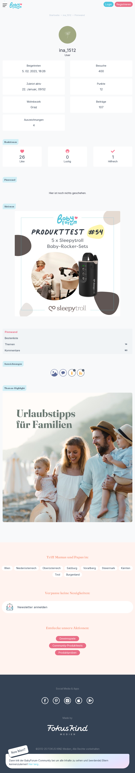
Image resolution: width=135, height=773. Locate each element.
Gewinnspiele (67, 638)
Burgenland (73, 574)
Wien (7, 568)
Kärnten (125, 568)
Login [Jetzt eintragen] (108, 4)
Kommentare (67, 351)
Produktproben (67, 652)
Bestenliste (11, 338)
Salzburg (72, 568)
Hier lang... (34, 764)
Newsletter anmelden (32, 607)
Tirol (57, 574)
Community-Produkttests (68, 645)
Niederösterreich (26, 568)
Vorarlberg (89, 568)
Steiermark (108, 568)
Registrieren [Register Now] (124, 4)
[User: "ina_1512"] (67, 41)
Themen (67, 345)
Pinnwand (11, 331)
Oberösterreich (52, 568)
